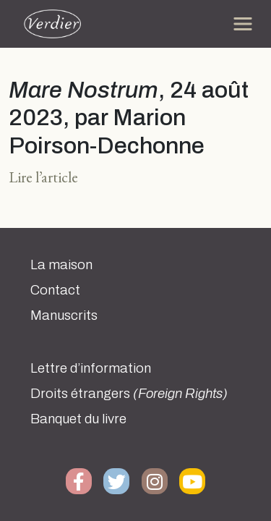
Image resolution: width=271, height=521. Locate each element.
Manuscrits (64, 315)
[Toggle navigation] (242, 24)
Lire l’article (43, 177)
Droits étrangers (129, 393)
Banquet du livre (78, 419)
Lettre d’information (90, 368)
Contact (55, 290)
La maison (61, 265)
